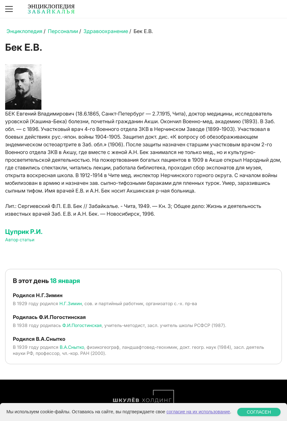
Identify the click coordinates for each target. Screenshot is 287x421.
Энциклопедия (24, 31)
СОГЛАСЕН (259, 412)
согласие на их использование (198, 411)
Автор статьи (19, 239)
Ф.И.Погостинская (82, 325)
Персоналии (63, 31)
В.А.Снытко (72, 347)
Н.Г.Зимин (70, 303)
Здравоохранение (105, 31)
